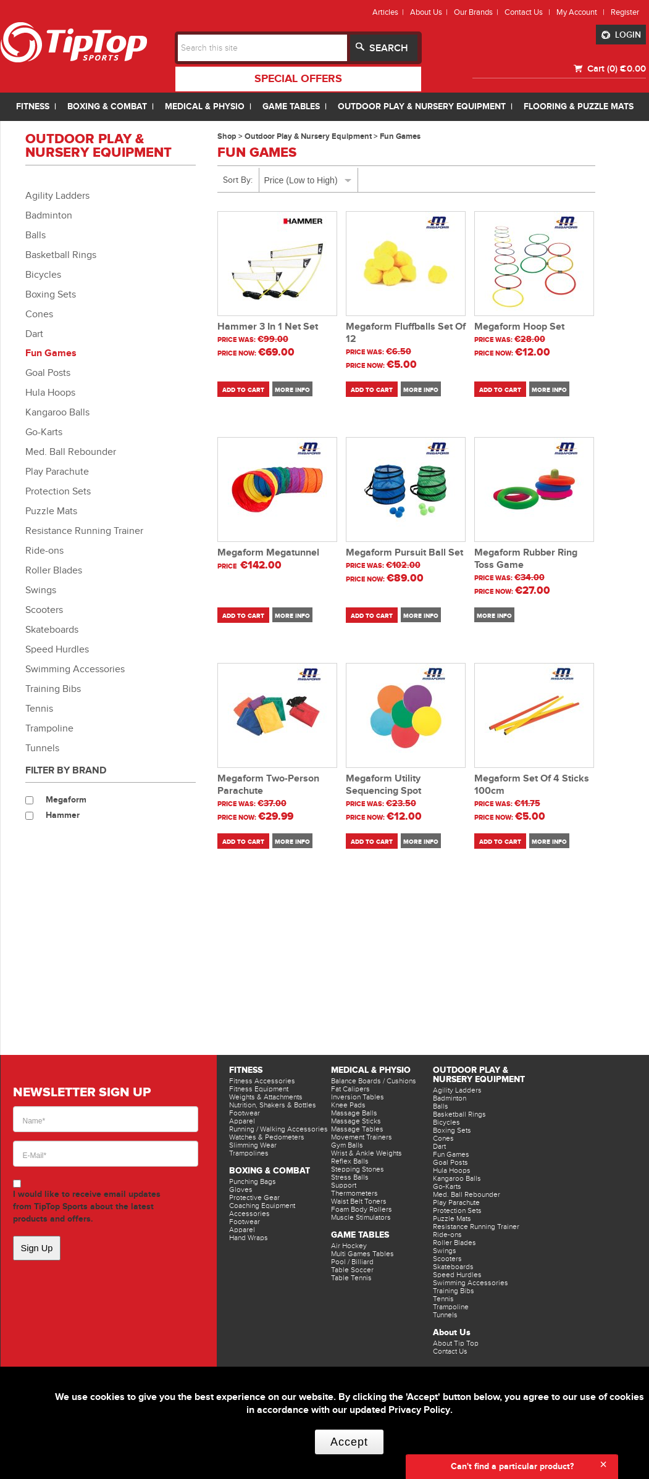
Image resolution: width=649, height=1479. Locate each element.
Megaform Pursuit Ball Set (404, 553)
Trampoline (49, 728)
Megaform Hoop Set (519, 327)
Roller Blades (53, 570)
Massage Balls (354, 1113)
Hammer (63, 815)
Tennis (39, 708)
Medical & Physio (371, 1070)
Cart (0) (601, 68)
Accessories (249, 1213)
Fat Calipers (350, 1089)
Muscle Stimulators (361, 1217)
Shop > (231, 136)
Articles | (390, 12)
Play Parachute (57, 471)
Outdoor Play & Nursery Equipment (479, 1075)
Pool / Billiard (352, 1261)
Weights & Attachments (266, 1097)
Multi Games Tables (362, 1253)
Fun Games (51, 353)
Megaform (66, 799)
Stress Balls (350, 1177)
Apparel (242, 1121)
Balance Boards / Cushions (373, 1081)
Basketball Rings (60, 254)
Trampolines (249, 1153)
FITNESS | (38, 106)
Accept (349, 1442)
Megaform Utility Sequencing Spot (383, 785)
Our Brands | (478, 12)
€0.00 (633, 68)
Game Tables (360, 1235)
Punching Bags (252, 1181)
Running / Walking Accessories (278, 1129)
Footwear (244, 1113)
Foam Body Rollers (361, 1209)
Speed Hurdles (57, 649)
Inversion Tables (357, 1097)
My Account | (582, 12)
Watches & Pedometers (266, 1137)
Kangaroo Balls (57, 412)
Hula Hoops (50, 392)
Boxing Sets (50, 294)
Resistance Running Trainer (84, 530)
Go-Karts (43, 432)
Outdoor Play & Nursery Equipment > (312, 136)
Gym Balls (347, 1145)
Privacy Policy (419, 1410)
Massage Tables (357, 1129)
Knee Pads (348, 1105)
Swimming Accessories (75, 669)
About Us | (430, 12)
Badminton (48, 215)
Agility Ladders (57, 195)
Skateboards (51, 629)
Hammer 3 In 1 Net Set (267, 327)
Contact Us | (529, 12)
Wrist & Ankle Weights (366, 1153)
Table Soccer (352, 1269)
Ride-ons (44, 550)
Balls (35, 235)
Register (625, 12)
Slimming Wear (253, 1145)
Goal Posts (47, 372)
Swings (40, 590)
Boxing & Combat (269, 1170)
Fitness (245, 1070)
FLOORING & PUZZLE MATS (579, 106)
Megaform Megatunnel (268, 553)
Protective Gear (254, 1197)
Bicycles (43, 274)
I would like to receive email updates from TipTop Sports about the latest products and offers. (87, 1206)
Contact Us (450, 1351)
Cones (39, 314)
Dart (34, 334)
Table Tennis (351, 1277)
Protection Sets (58, 491)
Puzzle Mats (51, 511)
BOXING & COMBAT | (113, 106)
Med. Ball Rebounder (70, 451)
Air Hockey (349, 1245)
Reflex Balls (350, 1161)
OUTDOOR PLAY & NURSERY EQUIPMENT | (427, 106)
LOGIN (621, 35)
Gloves (241, 1189)
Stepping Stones (357, 1169)
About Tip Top (456, 1343)
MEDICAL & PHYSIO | (210, 106)
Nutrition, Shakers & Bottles (272, 1105)
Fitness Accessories (262, 1081)
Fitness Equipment (258, 1089)
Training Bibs (53, 688)
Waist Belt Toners (359, 1201)
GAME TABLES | (297, 106)
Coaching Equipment (262, 1205)
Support (343, 1185)
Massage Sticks (356, 1121)
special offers (298, 79)
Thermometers (354, 1193)
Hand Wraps (248, 1237)
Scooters (44, 609)
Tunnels (42, 748)
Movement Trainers (361, 1137)
